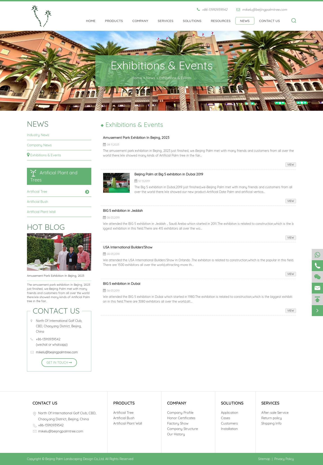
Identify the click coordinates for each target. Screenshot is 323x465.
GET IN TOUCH (59, 363)
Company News (39, 145)
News (245, 21)
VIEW (290, 164)
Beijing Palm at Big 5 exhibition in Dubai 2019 (168, 174)
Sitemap (264, 459)
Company (140, 21)
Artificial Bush (37, 201)
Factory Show (177, 423)
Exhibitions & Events (175, 77)
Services (165, 21)
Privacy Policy (284, 459)
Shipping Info (271, 423)
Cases (225, 418)
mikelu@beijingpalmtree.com (261, 9)
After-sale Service (274, 412)
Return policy (271, 418)
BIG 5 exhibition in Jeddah (123, 211)
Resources (221, 21)
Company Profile (180, 412)
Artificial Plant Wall (41, 212)
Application (229, 412)
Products (114, 21)
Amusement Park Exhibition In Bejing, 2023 (55, 275)
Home (91, 21)
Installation (229, 429)
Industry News (38, 135)
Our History (176, 434)
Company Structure (182, 429)
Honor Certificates (181, 418)
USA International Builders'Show (127, 247)
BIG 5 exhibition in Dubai (121, 284)
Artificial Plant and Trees (53, 176)
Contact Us (269, 21)
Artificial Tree (37, 191)
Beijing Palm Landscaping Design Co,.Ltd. (74, 459)
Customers (229, 423)
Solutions (192, 21)
